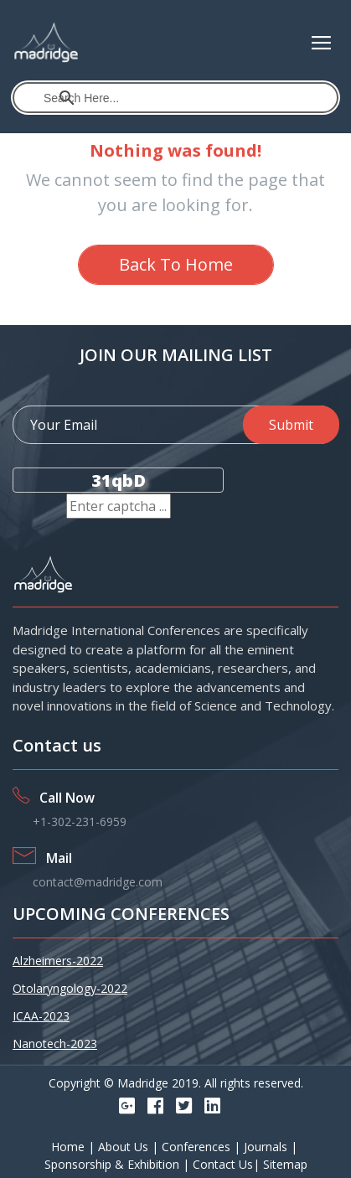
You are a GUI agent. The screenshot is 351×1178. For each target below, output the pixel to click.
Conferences (198, 1147)
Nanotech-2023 (55, 1043)
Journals (267, 1147)
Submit (291, 425)
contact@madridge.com (98, 882)
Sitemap (285, 1164)
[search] (176, 97)
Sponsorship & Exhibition (113, 1164)
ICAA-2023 (41, 1016)
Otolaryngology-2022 (70, 988)
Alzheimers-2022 (58, 961)
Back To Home (176, 264)
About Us (125, 1147)
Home (69, 1147)
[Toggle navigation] (321, 42)
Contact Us (223, 1164)
